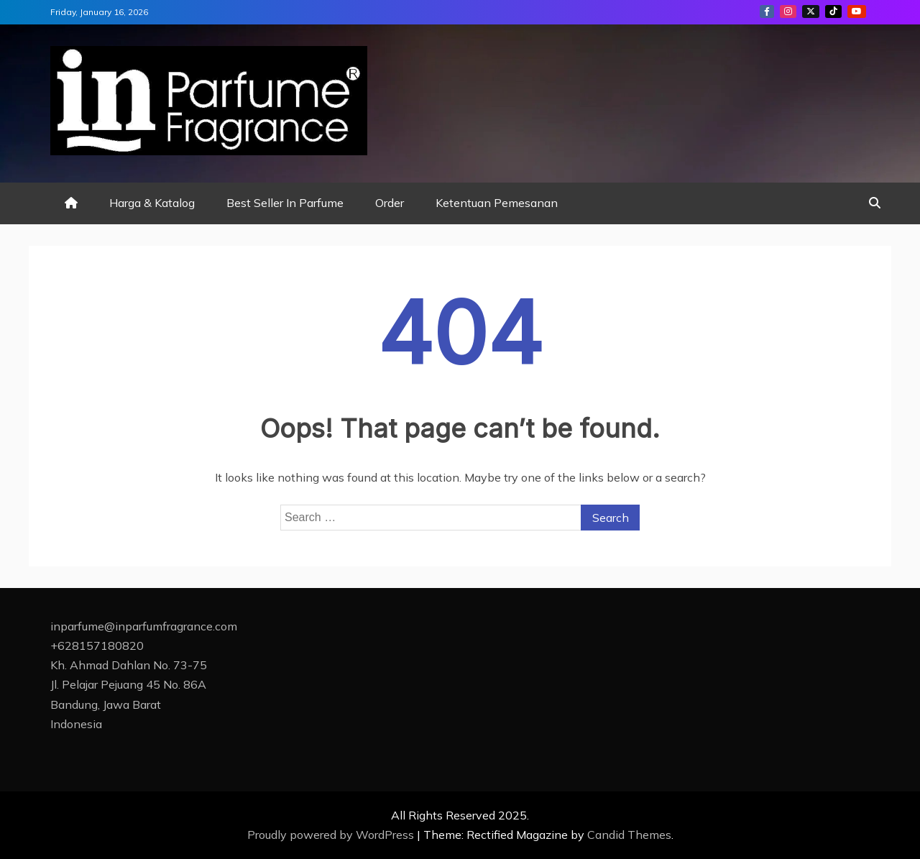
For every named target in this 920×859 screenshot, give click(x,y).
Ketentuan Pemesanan (497, 203)
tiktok (833, 11)
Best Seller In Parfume (285, 203)
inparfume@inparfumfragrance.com (143, 626)
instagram (788, 11)
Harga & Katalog (152, 203)
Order (389, 203)
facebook (767, 11)
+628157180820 (97, 645)
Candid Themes (629, 834)
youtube (856, 11)
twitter (810, 11)
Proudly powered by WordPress (332, 834)
